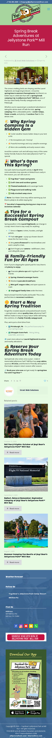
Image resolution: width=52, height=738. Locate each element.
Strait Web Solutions (25, 60)
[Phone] (36, 626)
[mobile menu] (48, 9)
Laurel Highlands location (35, 339)
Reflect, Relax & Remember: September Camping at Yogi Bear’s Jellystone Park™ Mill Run (24, 500)
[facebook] (16, 626)
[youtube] (26, 626)
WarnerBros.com (35, 736)
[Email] (31, 626)
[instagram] (21, 626)
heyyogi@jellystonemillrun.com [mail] (34, 2)
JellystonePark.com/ (18, 736)
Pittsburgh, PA (17, 326)
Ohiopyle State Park (19, 332)
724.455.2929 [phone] (13, 2)
